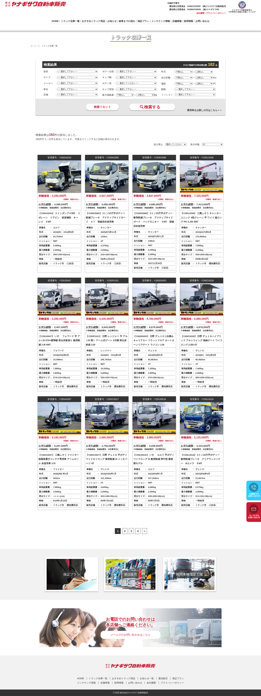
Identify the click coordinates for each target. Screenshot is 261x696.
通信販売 (163, 678)
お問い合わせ (202, 21)
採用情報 (188, 21)
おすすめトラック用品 (93, 21)
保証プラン (143, 21)
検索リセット (102, 107)
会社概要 (200, 13)
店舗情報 (177, 21)
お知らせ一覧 (147, 678)
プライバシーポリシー (216, 13)
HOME (55, 21)
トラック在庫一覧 (70, 21)
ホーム (34, 46)
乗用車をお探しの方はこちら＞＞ (204, 110)
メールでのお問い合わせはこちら (130, 634)
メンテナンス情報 (160, 21)
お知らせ (112, 21)
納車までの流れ (127, 21)
